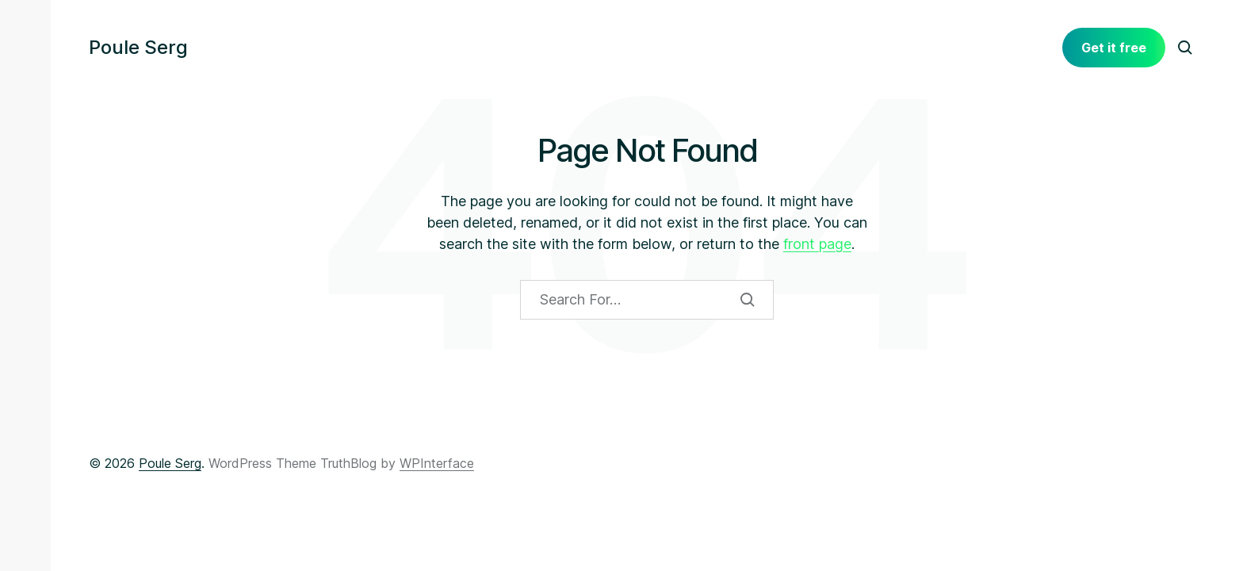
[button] (25, 47)
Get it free (1113, 48)
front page (817, 244)
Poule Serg (138, 47)
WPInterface (437, 463)
